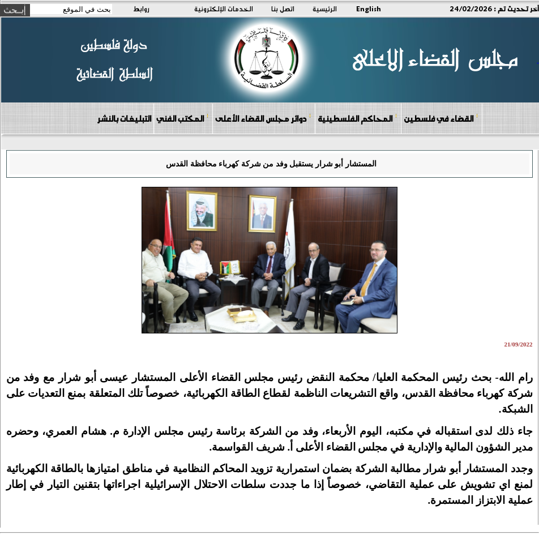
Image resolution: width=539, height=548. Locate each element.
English (368, 8)
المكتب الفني (182, 118)
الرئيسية (325, 8)
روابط (141, 8)
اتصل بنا (282, 8)
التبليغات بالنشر (124, 118)
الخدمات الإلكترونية (223, 8)
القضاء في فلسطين (441, 118)
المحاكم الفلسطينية (357, 118)
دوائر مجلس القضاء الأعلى (263, 118)
